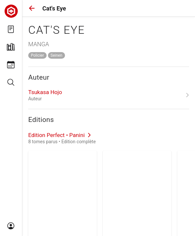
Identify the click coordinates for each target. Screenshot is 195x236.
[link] (108, 95)
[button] (31, 8)
